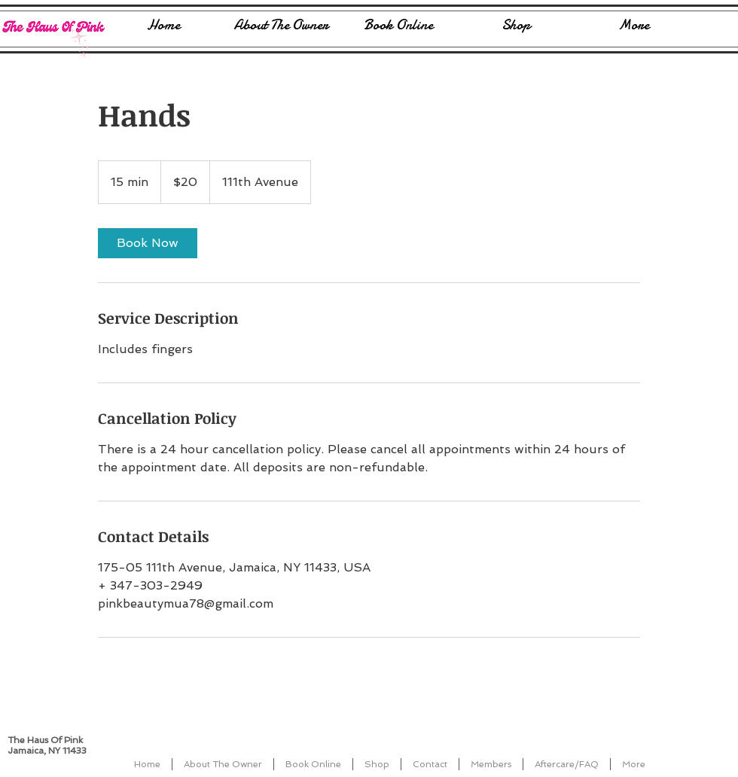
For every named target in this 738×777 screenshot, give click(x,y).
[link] (147, 243)
